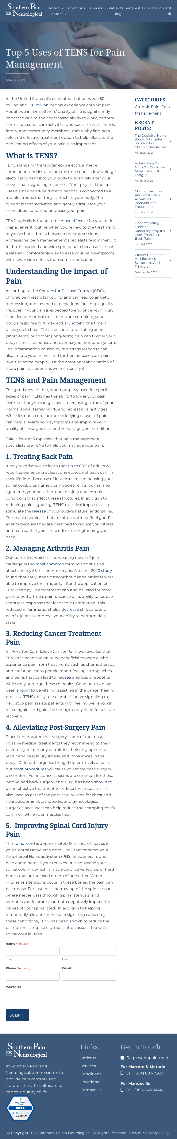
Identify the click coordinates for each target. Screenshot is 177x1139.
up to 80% (77, 466)
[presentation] (34, 997)
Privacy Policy (157, 1133)
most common (49, 564)
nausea (63, 677)
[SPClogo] (24, 5)
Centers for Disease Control (65, 291)
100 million (38, 105)
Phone (18, 968)
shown (23, 690)
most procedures (29, 769)
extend (78, 323)
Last (65, 959)
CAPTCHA (13, 987)
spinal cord (24, 843)
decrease (70, 609)
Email (66, 968)
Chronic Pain (147, 106)
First (9, 959)
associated (86, 927)
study (106, 570)
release (38, 511)
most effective (74, 220)
